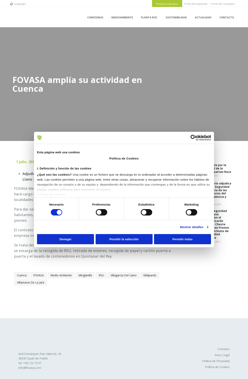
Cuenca (22, 275)
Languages (18, 4)
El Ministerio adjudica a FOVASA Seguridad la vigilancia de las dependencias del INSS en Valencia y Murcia (215, 192)
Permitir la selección (124, 239)
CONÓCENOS (95, 17)
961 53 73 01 (33, 363)
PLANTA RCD (149, 17)
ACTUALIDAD (203, 17)
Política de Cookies (217, 367)
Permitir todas (182, 239)
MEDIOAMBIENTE (122, 17)
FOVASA (38, 275)
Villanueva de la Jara (30, 282)
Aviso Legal (222, 355)
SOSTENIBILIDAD (176, 17)
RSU (101, 275)
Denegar (65, 239)
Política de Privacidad (216, 361)
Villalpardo (149, 275)
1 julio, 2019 (26, 161)
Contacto (224, 349)
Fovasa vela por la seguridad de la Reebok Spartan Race (215, 168)
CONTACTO (226, 17)
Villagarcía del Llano (124, 275)
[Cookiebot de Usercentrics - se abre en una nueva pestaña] (193, 138)
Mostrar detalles (191, 227)
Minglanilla (85, 275)
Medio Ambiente (61, 275)
